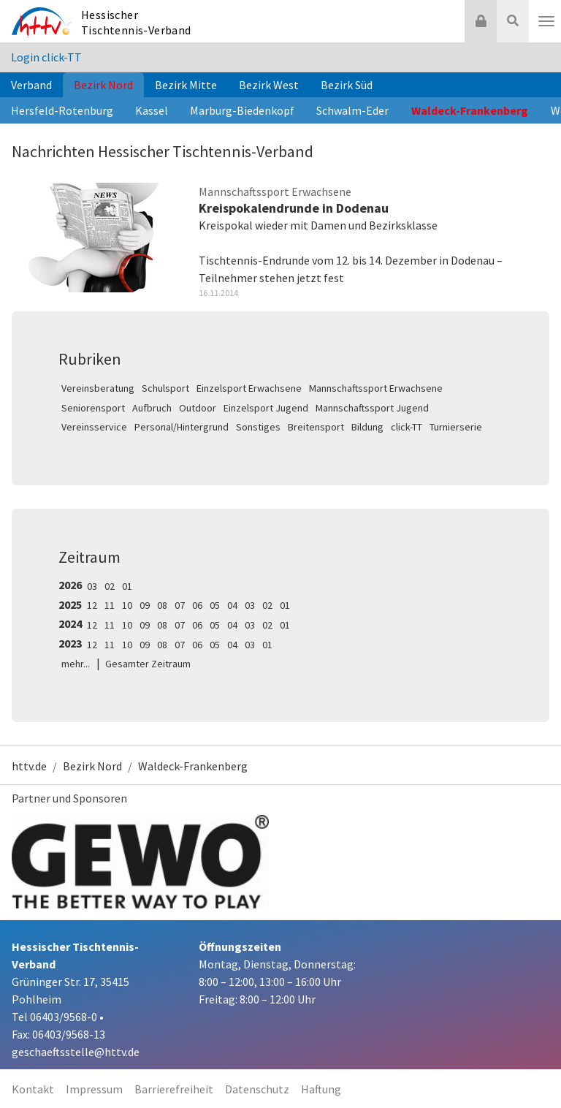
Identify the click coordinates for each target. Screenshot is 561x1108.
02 (109, 586)
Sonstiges (258, 426)
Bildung (367, 426)
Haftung (321, 1089)
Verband (31, 84)
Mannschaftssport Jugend (372, 407)
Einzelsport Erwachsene (249, 388)
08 (162, 605)
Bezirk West (269, 84)
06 (197, 605)
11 (109, 605)
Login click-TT (46, 57)
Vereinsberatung (97, 388)
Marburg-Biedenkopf (242, 110)
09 (145, 605)
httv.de (29, 766)
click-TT (406, 426)
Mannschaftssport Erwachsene (376, 388)
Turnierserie (456, 426)
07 (180, 605)
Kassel (151, 110)
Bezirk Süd (347, 84)
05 (215, 605)
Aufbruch (152, 407)
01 (127, 586)
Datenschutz (257, 1089)
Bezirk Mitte (186, 84)
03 (92, 586)
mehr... (75, 663)
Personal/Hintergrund (181, 426)
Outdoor (197, 407)
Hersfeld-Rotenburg (62, 110)
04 (232, 605)
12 (92, 605)
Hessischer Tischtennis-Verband (136, 22)
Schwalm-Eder (352, 110)
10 (127, 605)
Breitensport (316, 426)
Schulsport (165, 388)
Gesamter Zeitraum (148, 663)
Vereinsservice (94, 426)
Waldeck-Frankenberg (469, 110)
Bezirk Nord (103, 84)
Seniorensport (93, 407)
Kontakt (33, 1089)
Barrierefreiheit (173, 1089)
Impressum (94, 1089)
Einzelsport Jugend (266, 407)
